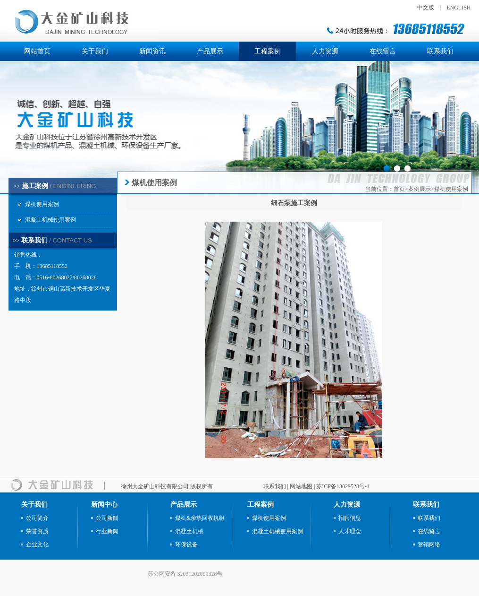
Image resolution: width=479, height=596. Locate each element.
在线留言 (383, 51)
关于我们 (95, 51)
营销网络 (429, 544)
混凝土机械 (189, 531)
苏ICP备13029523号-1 (343, 486)
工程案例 (267, 51)
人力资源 (325, 51)
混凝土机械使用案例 (50, 219)
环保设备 (186, 544)
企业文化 (37, 544)
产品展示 (210, 51)
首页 (399, 189)
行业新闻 (107, 531)
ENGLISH (458, 7)
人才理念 (349, 531)
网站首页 (37, 51)
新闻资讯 (152, 51)
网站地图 (301, 486)
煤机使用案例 (42, 204)
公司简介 (37, 518)
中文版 (425, 7)
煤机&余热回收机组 (200, 518)
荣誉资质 (37, 531)
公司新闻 (107, 518)
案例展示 (419, 189)
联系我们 (440, 51)
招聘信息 (349, 518)
